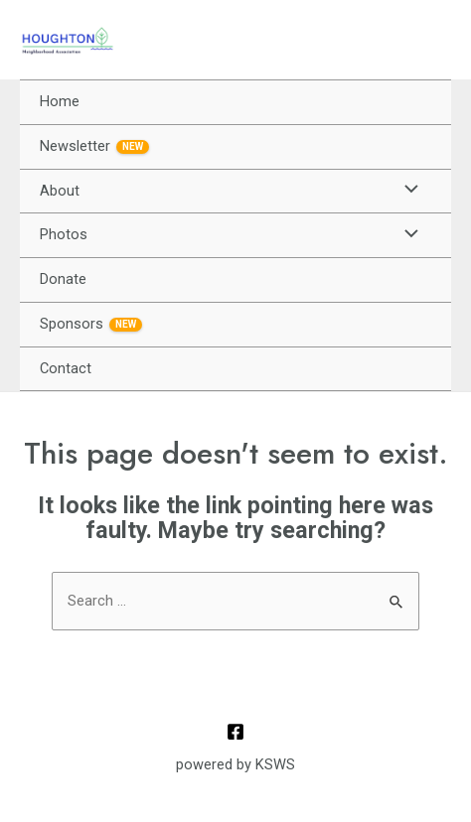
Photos (63, 234)
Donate (63, 279)
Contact (65, 368)
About (59, 191)
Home (59, 101)
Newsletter (94, 146)
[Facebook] (235, 732)
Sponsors (91, 324)
